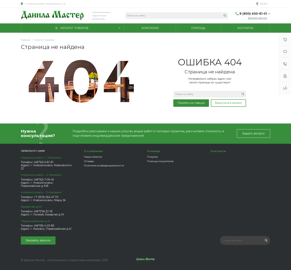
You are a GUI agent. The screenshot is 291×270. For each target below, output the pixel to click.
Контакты (218, 151)
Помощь (153, 151)
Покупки (152, 156)
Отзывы (89, 161)
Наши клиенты (93, 156)
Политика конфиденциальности (104, 165)
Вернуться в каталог (228, 103)
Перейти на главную (191, 103)
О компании (93, 151)
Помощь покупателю (160, 161)
